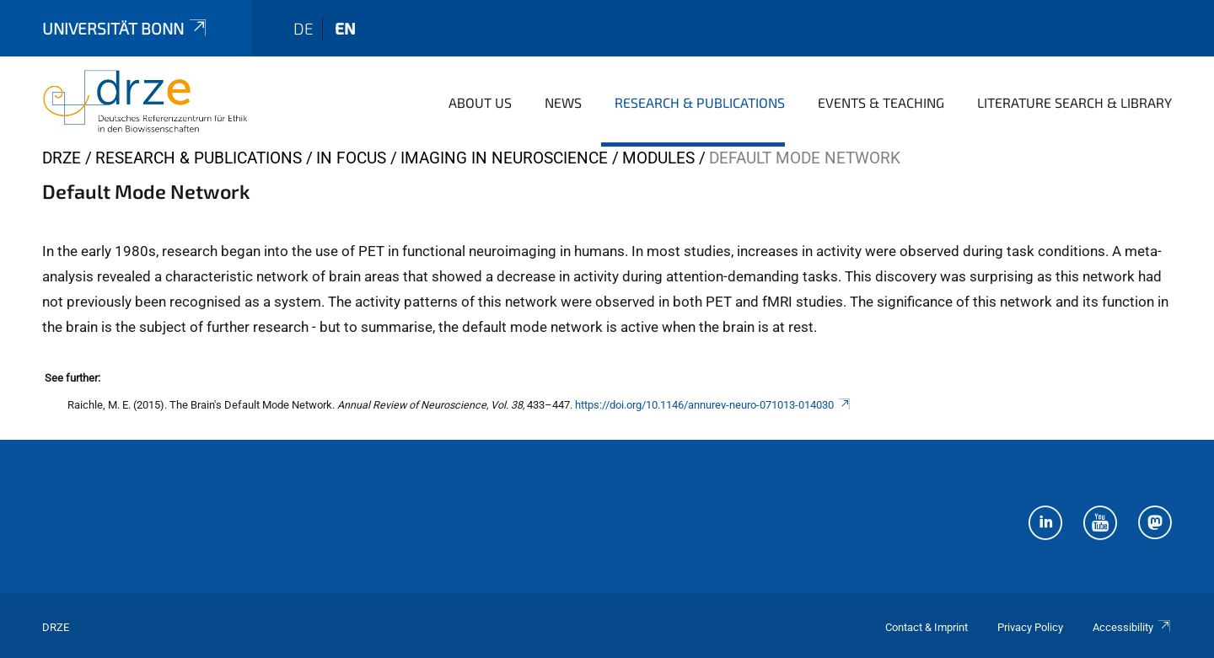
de (303, 28)
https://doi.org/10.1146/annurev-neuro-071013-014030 (713, 405)
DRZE (61, 158)
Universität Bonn (125, 28)
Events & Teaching (881, 102)
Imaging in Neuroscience (504, 158)
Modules (658, 158)
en (345, 28)
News (563, 102)
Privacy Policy (1030, 627)
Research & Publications (700, 102)
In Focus (351, 158)
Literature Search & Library (1074, 102)
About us (480, 102)
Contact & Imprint (926, 627)
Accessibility (1132, 627)
